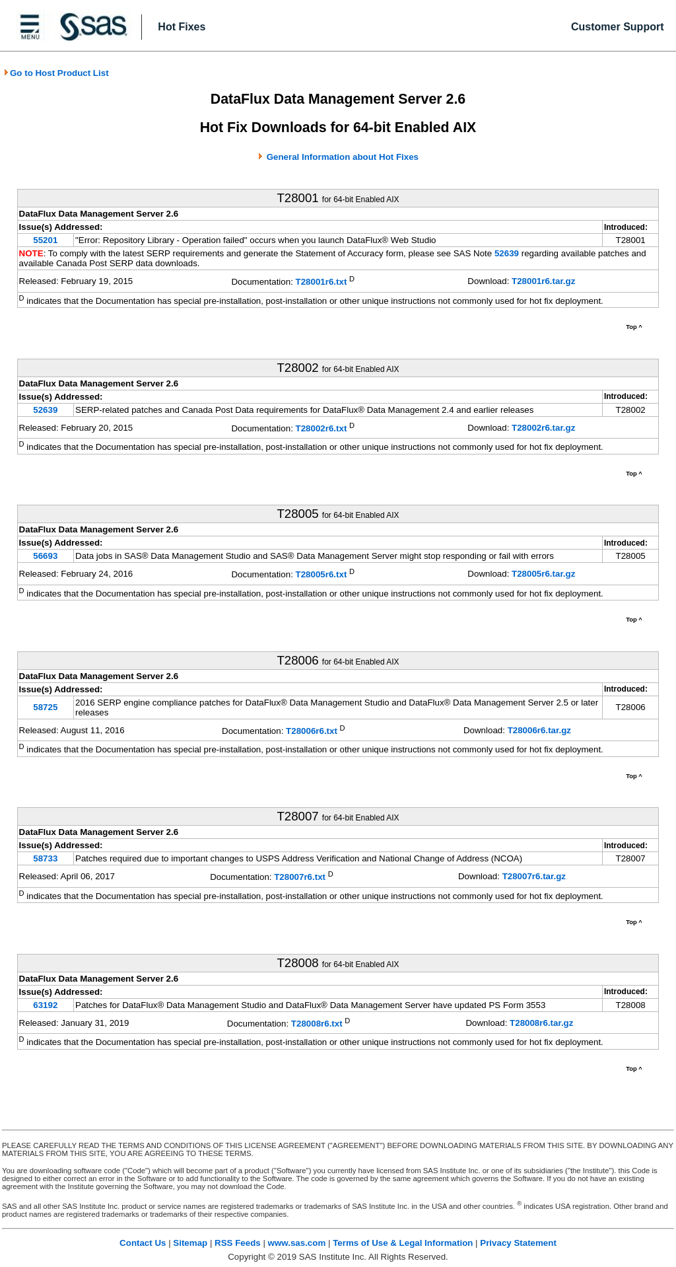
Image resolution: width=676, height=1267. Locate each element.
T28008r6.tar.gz (541, 1023)
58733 (45, 858)
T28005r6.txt (321, 575)
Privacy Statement (518, 1243)
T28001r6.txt (321, 282)
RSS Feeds (238, 1243)
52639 (508, 253)
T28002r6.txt (321, 428)
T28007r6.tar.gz (534, 876)
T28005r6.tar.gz (543, 574)
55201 (45, 240)
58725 (45, 707)
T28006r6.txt (311, 731)
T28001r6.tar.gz (543, 281)
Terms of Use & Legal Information (403, 1243)
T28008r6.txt (317, 1024)
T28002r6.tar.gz (543, 428)
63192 (45, 1005)
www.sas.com (297, 1243)
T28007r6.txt (299, 878)
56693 (45, 556)
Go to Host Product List (56, 73)
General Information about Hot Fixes (343, 157)
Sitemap (190, 1243)
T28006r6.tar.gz (539, 730)
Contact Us (142, 1243)
